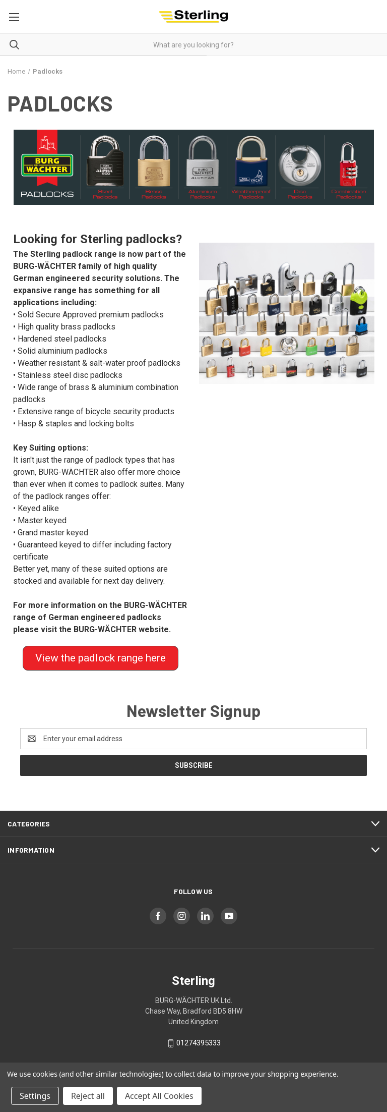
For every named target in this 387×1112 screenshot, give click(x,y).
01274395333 (198, 1042)
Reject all (88, 1095)
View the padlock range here (100, 658)
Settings (35, 1095)
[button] (193, 167)
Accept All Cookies (159, 1095)
